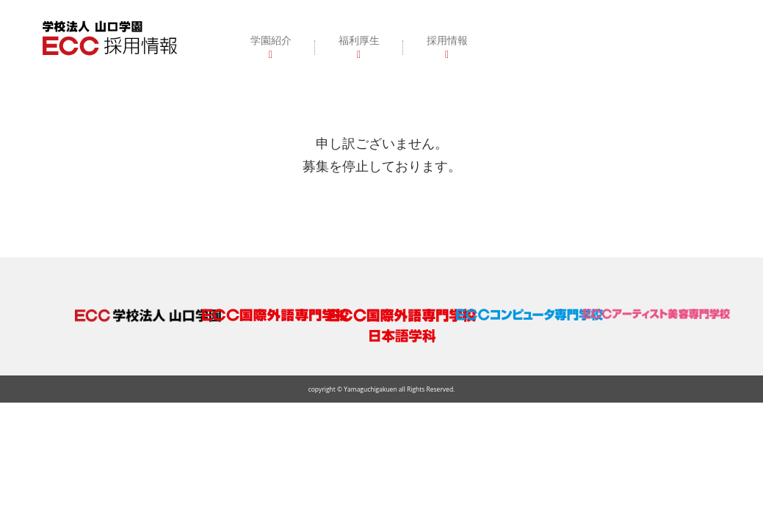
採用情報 (447, 40)
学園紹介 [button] (271, 40)
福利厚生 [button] (359, 40)
